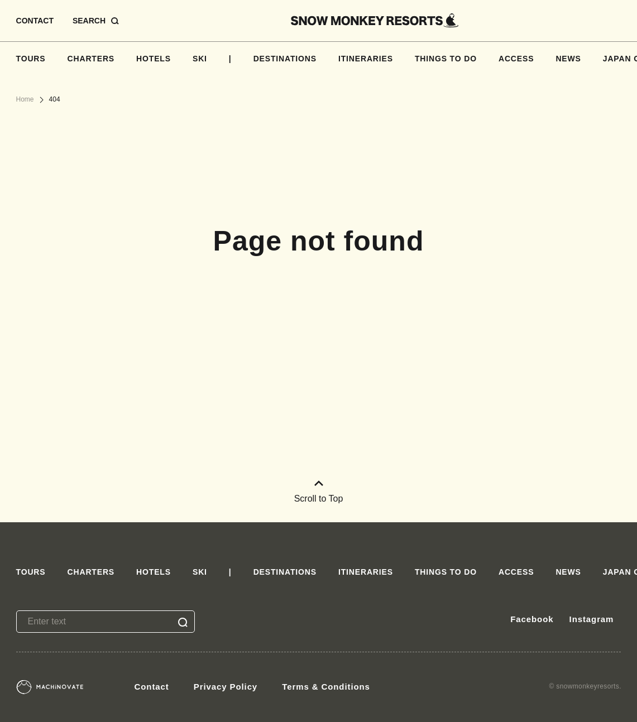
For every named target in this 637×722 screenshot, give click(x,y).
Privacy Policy (225, 686)
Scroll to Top (318, 491)
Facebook (531, 619)
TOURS (31, 58)
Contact (152, 686)
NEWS (568, 58)
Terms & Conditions (326, 686)
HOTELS (153, 58)
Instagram (591, 619)
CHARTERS (91, 58)
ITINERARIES (365, 58)
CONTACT (35, 20)
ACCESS (516, 58)
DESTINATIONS (285, 58)
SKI (200, 58)
